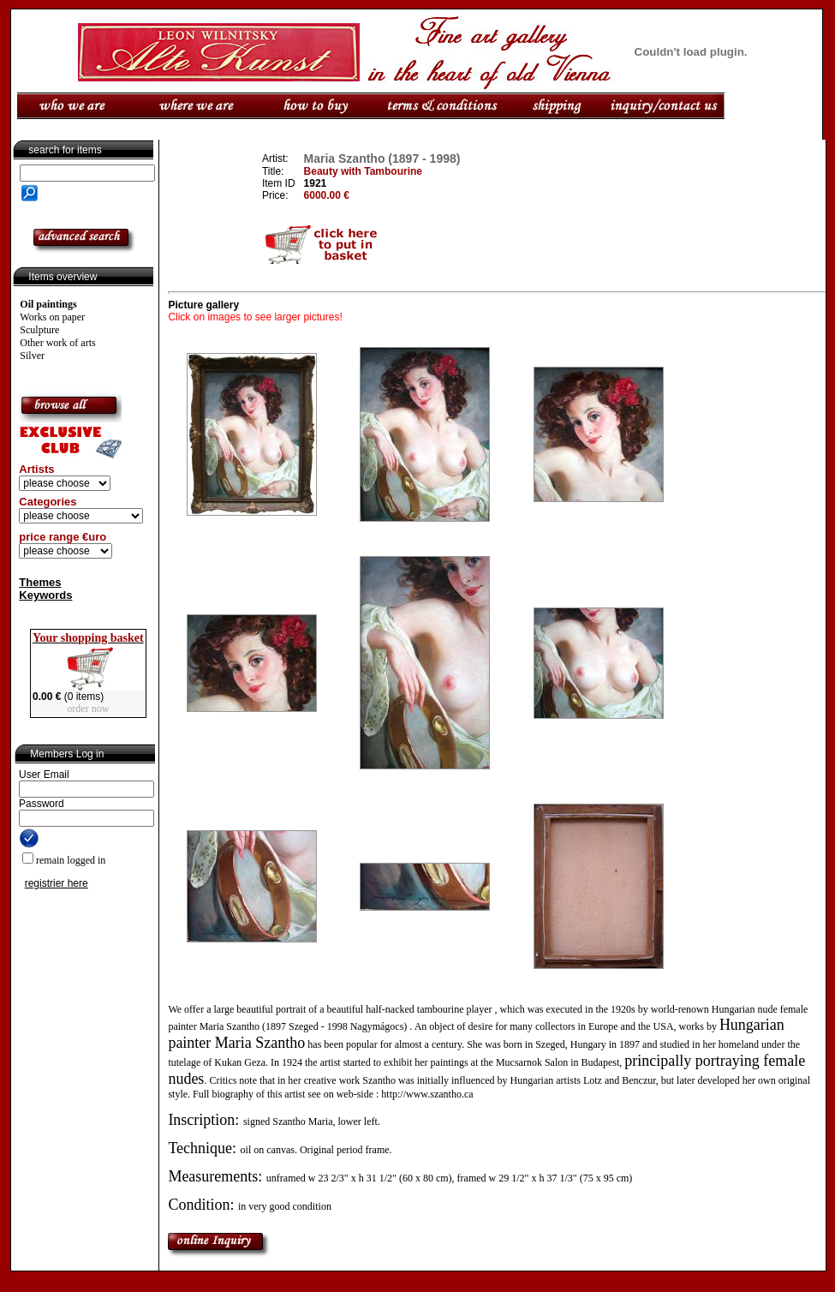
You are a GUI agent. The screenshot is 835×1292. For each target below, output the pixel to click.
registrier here (56, 883)
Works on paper (52, 317)
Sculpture (39, 330)
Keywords (45, 595)
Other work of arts (57, 343)
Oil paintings (48, 304)
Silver (32, 356)
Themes (40, 582)
